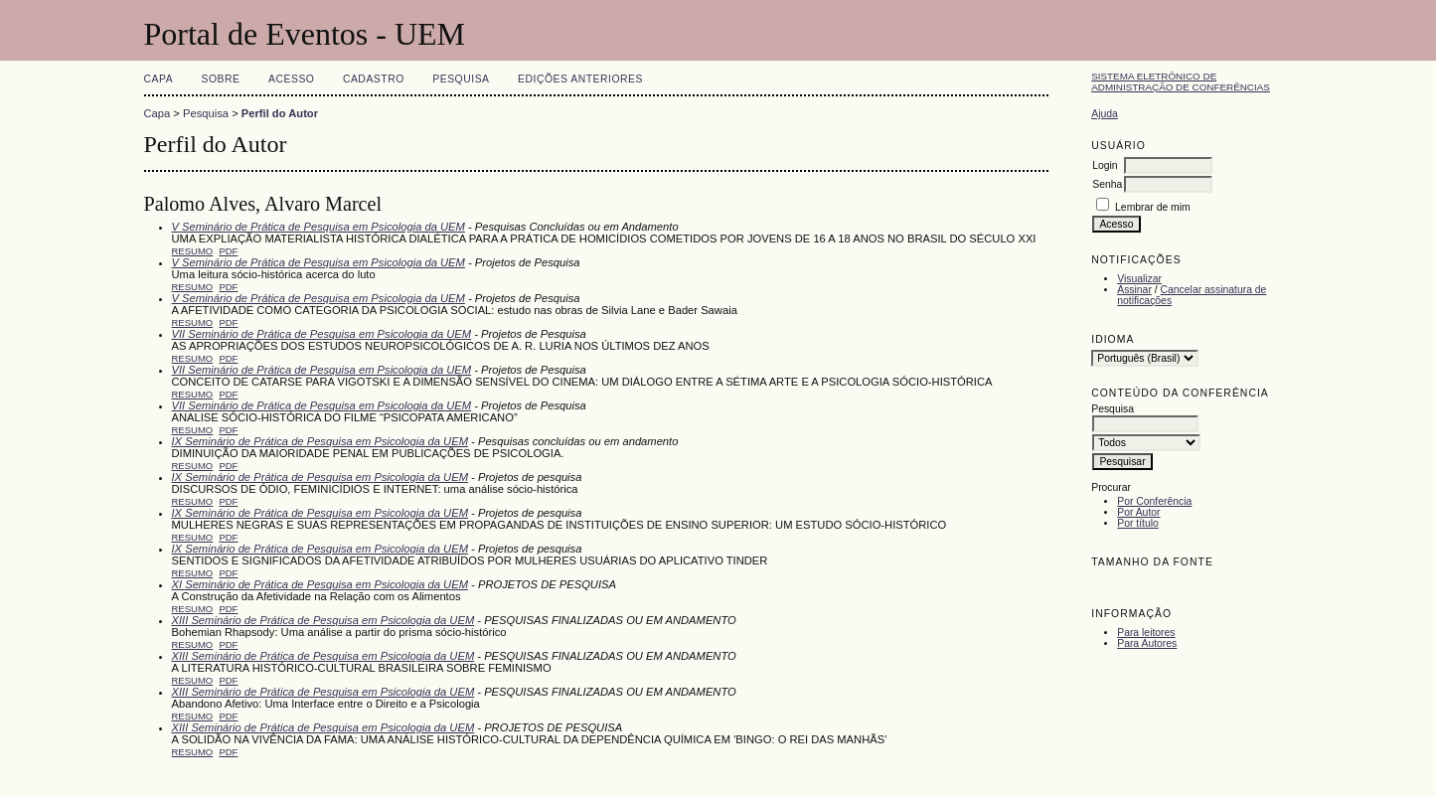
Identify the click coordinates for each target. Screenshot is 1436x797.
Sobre (221, 79)
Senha (1107, 184)
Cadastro (373, 79)
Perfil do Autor (279, 113)
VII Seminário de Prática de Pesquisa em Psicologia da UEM (322, 334)
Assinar (1134, 289)
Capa (159, 79)
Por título (1138, 523)
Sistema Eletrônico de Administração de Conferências (1180, 81)
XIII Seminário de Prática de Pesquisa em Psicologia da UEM (323, 620)
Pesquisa (460, 79)
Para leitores (1146, 632)
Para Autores (1147, 643)
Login (1104, 165)
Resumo (193, 250)
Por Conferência (1154, 501)
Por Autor (1138, 512)
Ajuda (1104, 113)
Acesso (291, 79)
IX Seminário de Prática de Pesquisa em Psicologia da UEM (320, 441)
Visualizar (1139, 278)
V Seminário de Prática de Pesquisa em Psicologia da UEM (318, 227)
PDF (228, 250)
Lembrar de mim (1153, 207)
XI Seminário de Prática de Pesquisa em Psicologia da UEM (320, 584)
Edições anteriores (580, 79)
